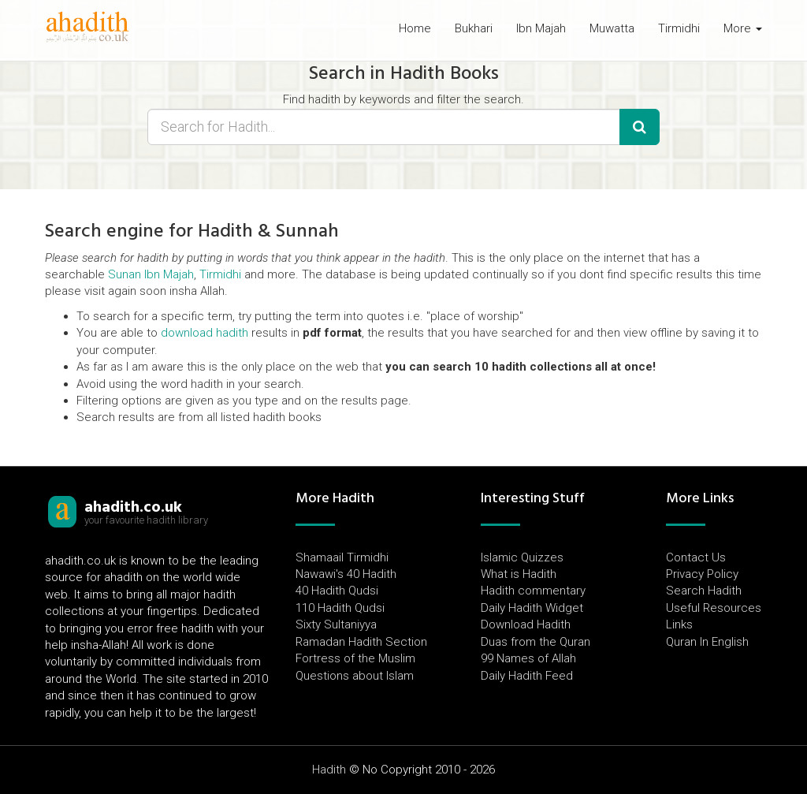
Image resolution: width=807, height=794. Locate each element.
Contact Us (696, 557)
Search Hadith (704, 590)
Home (415, 28)
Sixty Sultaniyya (336, 624)
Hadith (329, 769)
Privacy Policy (702, 574)
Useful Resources (713, 608)
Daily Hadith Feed (527, 676)
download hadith (204, 333)
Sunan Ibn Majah (151, 274)
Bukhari (474, 28)
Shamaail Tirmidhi (342, 557)
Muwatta (611, 28)
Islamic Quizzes (522, 557)
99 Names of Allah (528, 658)
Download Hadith (526, 624)
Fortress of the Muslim (355, 658)
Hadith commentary (533, 590)
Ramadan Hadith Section (361, 642)
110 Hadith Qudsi (340, 608)
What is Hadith (518, 574)
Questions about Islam (355, 676)
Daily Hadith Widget (532, 608)
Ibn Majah (541, 28)
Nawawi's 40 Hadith (346, 574)
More (742, 28)
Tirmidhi (679, 28)
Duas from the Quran (535, 642)
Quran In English (707, 642)
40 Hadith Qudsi (337, 590)
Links (679, 624)
